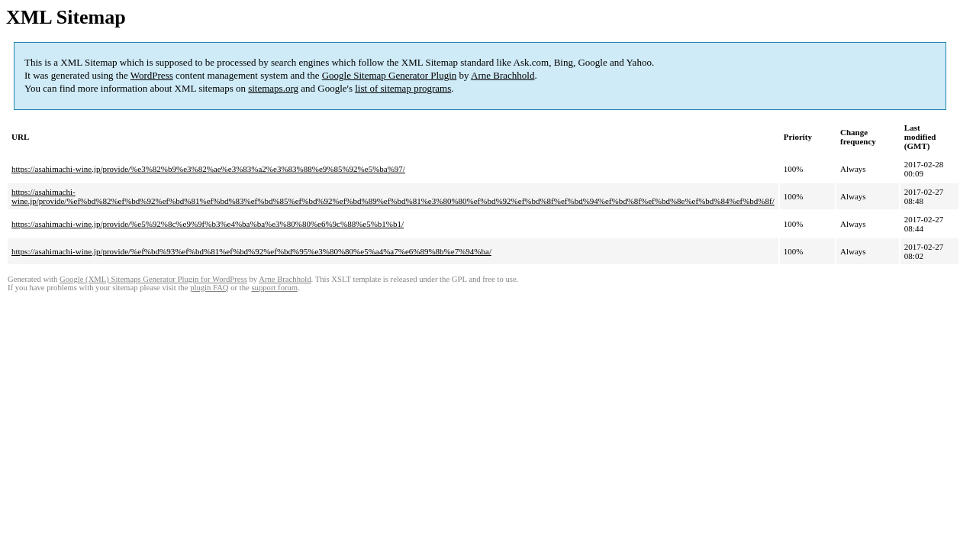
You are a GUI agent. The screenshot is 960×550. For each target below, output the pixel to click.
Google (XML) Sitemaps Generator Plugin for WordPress (153, 279)
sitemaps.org (273, 88)
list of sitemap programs (403, 88)
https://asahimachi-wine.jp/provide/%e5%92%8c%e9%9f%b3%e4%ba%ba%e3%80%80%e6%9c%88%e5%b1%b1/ (207, 223)
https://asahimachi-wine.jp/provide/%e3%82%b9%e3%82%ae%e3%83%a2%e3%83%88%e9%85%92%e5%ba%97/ (208, 168)
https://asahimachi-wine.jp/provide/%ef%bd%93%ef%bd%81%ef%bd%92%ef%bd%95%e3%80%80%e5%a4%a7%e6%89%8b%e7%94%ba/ (251, 251)
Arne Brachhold (502, 75)
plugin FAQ (209, 287)
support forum (274, 287)
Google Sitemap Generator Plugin (389, 75)
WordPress (151, 75)
